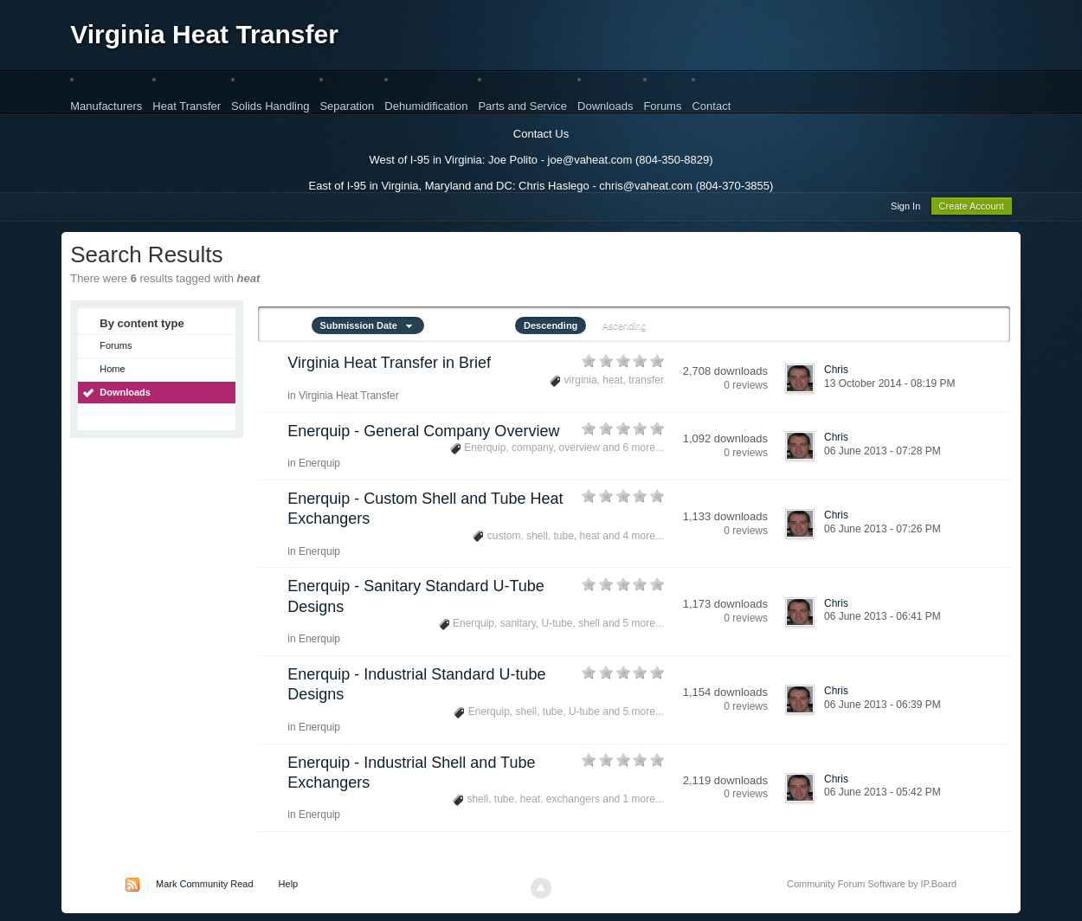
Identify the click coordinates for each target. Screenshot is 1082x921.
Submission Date (367, 328)
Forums (662, 106)
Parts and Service (522, 106)
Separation (346, 106)
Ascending (624, 328)
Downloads (605, 106)
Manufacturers (106, 106)
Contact (711, 106)
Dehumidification (425, 106)
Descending (550, 328)
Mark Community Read (204, 886)
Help (289, 886)
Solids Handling (270, 106)
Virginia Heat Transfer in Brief (389, 365)
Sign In (905, 208)
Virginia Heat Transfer (204, 34)
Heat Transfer (186, 106)
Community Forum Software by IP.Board (871, 886)
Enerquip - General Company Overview (423, 433)
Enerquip (319, 466)
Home (112, 371)
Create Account (971, 208)
